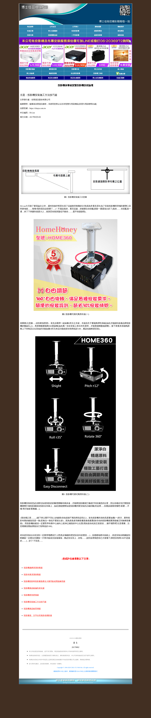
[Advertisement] (75, 143)
